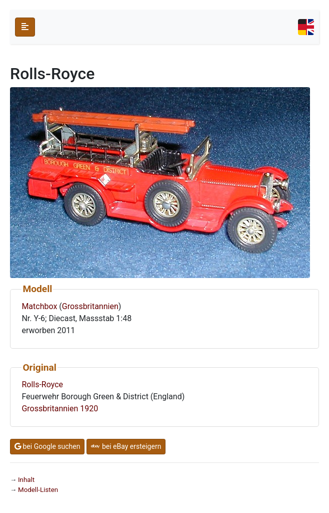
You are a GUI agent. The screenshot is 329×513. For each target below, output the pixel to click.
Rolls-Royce (42, 384)
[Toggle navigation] (306, 27)
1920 (89, 408)
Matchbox (39, 306)
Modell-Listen (38, 489)
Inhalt (26, 479)
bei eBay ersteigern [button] (126, 446)
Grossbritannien (90, 306)
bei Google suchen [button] (47, 446)
